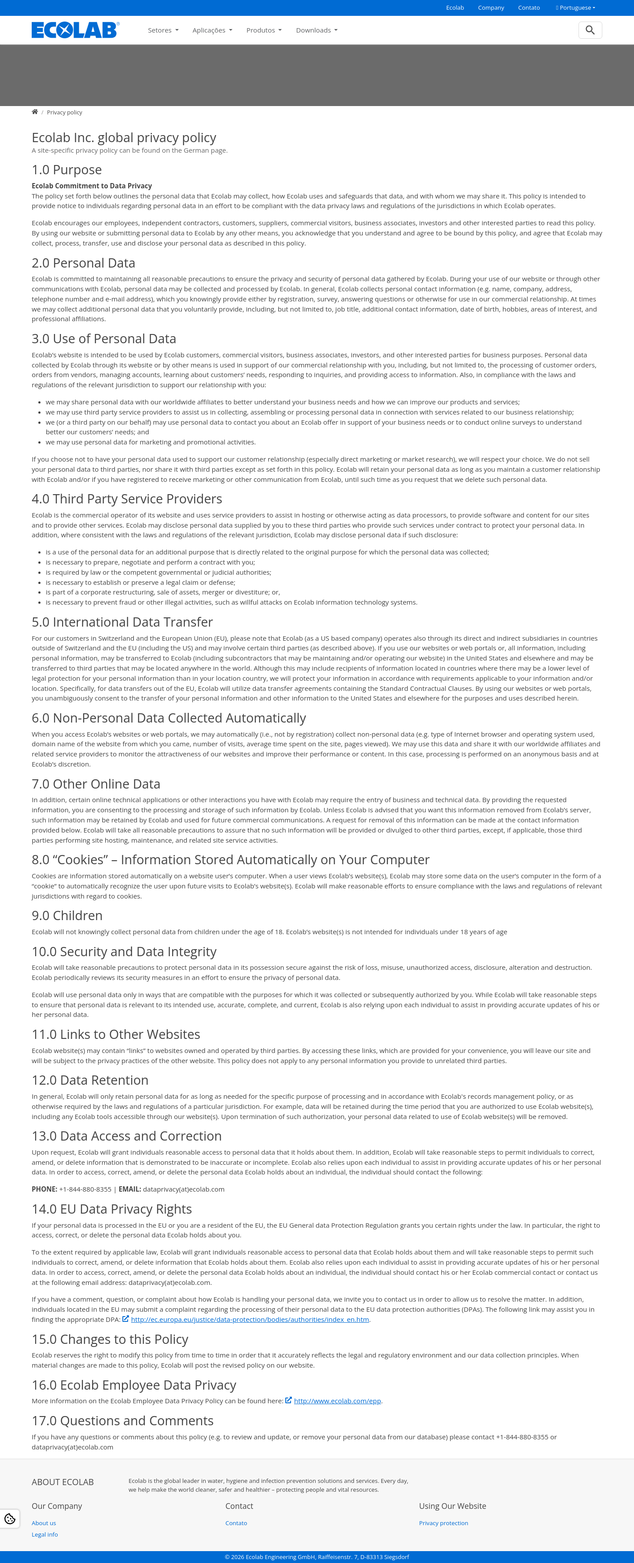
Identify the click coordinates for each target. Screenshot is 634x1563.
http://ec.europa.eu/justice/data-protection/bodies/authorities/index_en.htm (250, 1319)
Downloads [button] (314, 30)
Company (491, 7)
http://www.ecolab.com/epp (337, 1400)
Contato (529, 7)
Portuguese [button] (573, 7)
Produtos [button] (262, 30)
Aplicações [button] (210, 30)
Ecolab (455, 7)
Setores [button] (160, 30)
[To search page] (591, 30)
